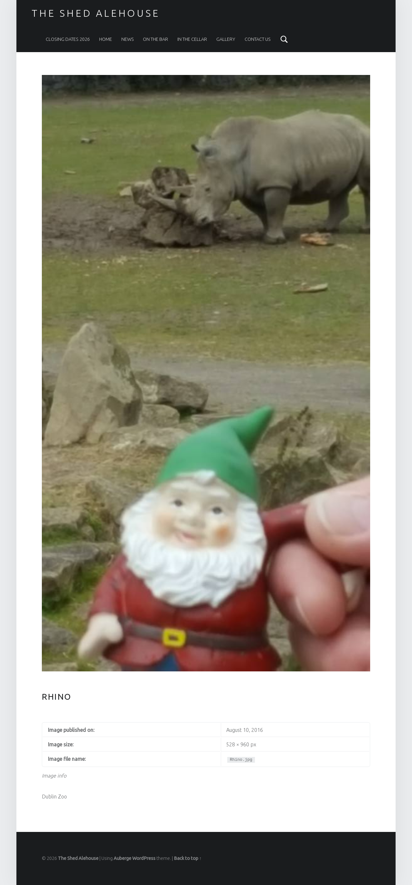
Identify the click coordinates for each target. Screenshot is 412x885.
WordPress (143, 858)
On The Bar (155, 39)
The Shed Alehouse (96, 13)
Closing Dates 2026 (68, 39)
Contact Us (258, 39)
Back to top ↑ (187, 858)
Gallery (225, 39)
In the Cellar (192, 39)
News (127, 39)
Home (105, 39)
